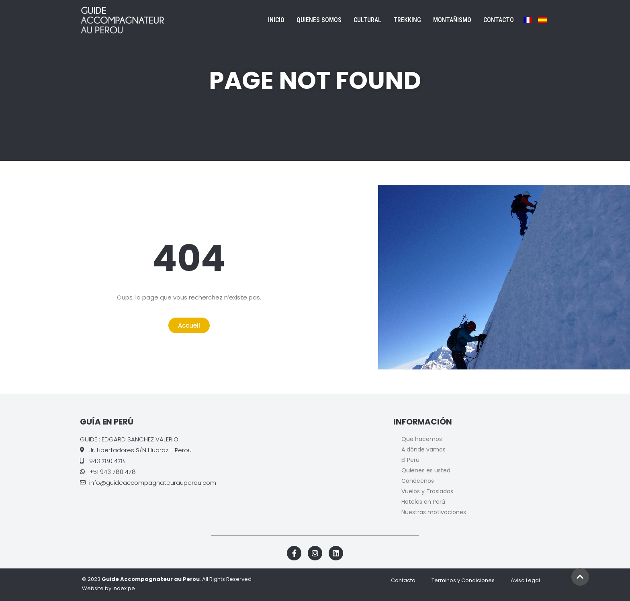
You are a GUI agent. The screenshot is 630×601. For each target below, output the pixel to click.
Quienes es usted (425, 470)
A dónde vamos (423, 449)
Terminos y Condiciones (463, 580)
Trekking (407, 20)
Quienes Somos (319, 20)
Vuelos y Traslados (427, 491)
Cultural (367, 20)
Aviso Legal (525, 580)
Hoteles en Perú (423, 502)
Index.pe (123, 588)
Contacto (498, 20)
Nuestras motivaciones (433, 512)
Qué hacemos (421, 439)
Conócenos (417, 481)
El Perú (410, 460)
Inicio (276, 20)
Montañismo (452, 20)
